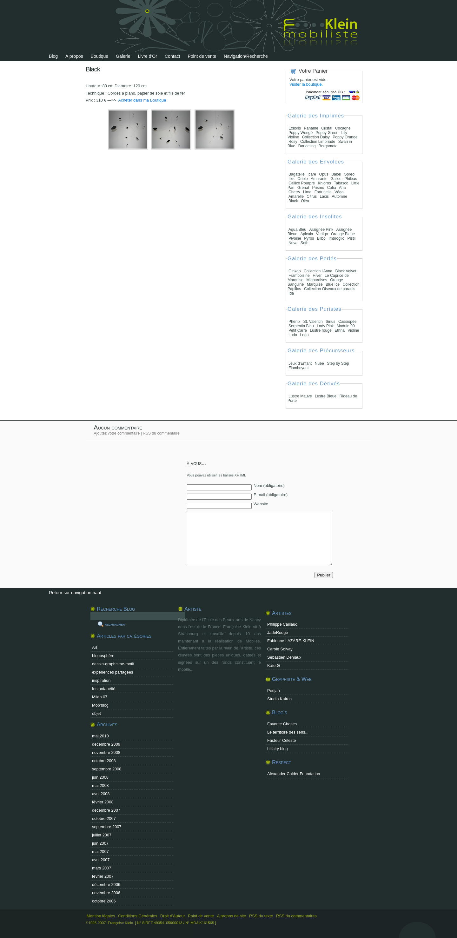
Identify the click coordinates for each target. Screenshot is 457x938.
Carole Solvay (280, 649)
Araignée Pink (321, 229)
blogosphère (103, 655)
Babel (336, 174)
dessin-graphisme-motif (113, 664)
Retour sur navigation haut (75, 592)
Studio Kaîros (279, 698)
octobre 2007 (104, 818)
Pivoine (294, 238)
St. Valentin (313, 321)
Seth (304, 243)
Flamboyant (298, 368)
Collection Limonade (317, 141)
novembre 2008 (106, 752)
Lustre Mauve (300, 396)
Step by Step (338, 363)
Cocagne (343, 128)
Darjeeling (307, 146)
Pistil (352, 238)
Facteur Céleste (281, 740)
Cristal (326, 128)
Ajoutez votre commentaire (117, 433)
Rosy (292, 141)
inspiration (101, 680)
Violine (353, 330)
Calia (331, 187)
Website (261, 504)
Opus (323, 174)
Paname (311, 128)
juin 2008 (100, 777)
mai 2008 (100, 785)
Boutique (100, 56)
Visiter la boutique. (306, 84)
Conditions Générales (137, 916)
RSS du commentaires (296, 916)
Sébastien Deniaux (284, 657)
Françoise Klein (120, 923)
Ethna (339, 330)
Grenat (303, 187)
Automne (339, 196)
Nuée (319, 363)
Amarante (319, 178)
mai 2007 (100, 851)
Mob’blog (100, 705)
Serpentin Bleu (301, 326)
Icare (312, 174)
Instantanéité (103, 688)
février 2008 (103, 802)
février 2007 (103, 876)
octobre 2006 (104, 901)
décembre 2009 (106, 744)
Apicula (306, 234)
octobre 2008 (104, 760)
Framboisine (299, 275)
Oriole (302, 178)
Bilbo (321, 238)
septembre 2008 (106, 769)
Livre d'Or (147, 56)
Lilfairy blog (277, 748)
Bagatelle (296, 174)
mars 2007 (101, 868)
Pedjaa (273, 690)
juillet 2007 (101, 835)
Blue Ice (333, 284)
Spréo (349, 174)
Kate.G (273, 665)
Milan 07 (99, 697)
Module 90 (346, 326)
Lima (307, 192)
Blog (53, 56)
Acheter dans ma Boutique (141, 100)
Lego (304, 335)
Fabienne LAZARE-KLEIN (290, 640)
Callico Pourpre (301, 183)
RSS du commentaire (161, 433)
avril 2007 (101, 859)
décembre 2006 (106, 884)
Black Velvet (345, 271)
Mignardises (316, 280)
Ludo (292, 335)
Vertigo (322, 234)
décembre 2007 (106, 810)
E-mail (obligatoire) (271, 494)
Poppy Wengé (300, 132)
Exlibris (294, 128)
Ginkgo (294, 271)
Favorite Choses (282, 724)
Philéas (350, 178)
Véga (338, 192)
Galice (335, 178)
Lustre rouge (321, 330)
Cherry (294, 192)
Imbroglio (336, 238)
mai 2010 (100, 736)
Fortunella (323, 192)
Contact (172, 56)
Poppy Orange (345, 137)
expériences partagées (112, 672)
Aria (342, 187)
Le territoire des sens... (287, 732)
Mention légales (101, 916)
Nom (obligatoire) (269, 485)
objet (96, 713)
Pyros (309, 238)
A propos (74, 56)
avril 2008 (101, 793)
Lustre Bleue (325, 396)
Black (293, 201)
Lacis (324, 196)
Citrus (312, 196)
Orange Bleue (343, 234)
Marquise (315, 284)
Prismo (318, 187)
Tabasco (341, 183)
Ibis (291, 178)
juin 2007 (100, 843)
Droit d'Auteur (172, 916)
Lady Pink (325, 326)
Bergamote (328, 146)
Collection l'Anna (318, 271)
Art (94, 647)
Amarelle (296, 196)
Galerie (123, 56)
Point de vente (202, 56)
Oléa (305, 201)
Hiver (317, 275)
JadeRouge (277, 632)
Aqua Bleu (297, 229)
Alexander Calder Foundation (293, 773)
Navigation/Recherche (246, 56)
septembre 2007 (106, 826)
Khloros (324, 183)
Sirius (330, 321)
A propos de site (231, 916)
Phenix (294, 321)
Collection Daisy (316, 137)
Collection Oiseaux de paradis (329, 289)
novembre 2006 (106, 892)
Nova (292, 243)
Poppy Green (327, 132)
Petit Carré (297, 330)
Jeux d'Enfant (300, 363)
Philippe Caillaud (282, 624)
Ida (291, 293)
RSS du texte (261, 916)
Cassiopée (347, 321)
